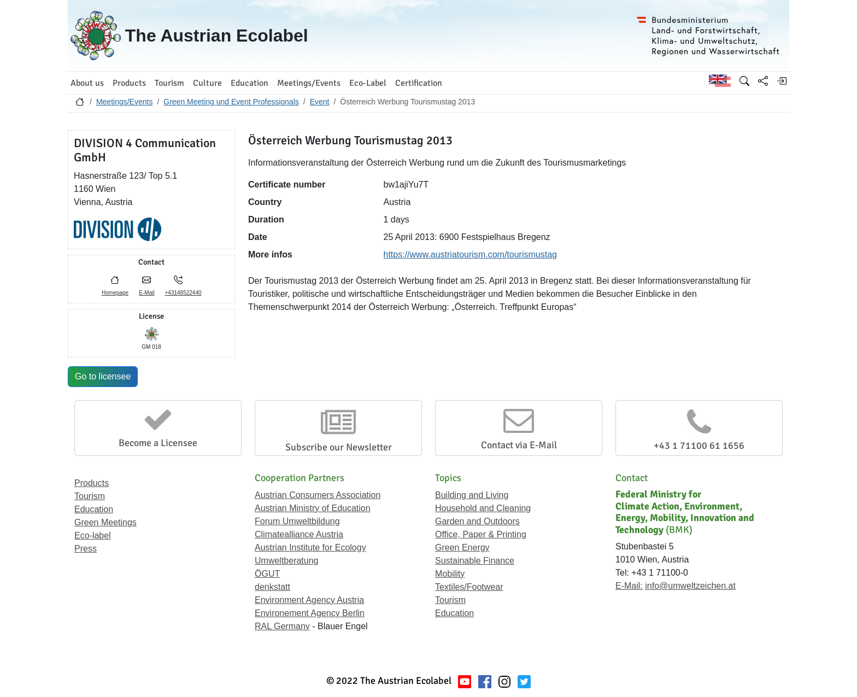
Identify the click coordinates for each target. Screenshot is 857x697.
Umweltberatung (287, 560)
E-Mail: (629, 585)
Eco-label (92, 535)
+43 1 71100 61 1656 (699, 446)
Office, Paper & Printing (480, 534)
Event (320, 101)
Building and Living (471, 495)
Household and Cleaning (483, 508)
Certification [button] (418, 83)
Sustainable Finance (474, 560)
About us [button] (87, 83)
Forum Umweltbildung (297, 521)
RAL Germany (282, 626)
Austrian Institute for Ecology (310, 547)
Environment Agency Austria (309, 600)
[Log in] (781, 81)
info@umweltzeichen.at (690, 585)
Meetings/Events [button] (309, 83)
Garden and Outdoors (477, 521)
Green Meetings (105, 522)
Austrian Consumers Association (317, 495)
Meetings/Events (124, 101)
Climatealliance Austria (299, 534)
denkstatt (272, 586)
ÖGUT (267, 573)
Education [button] (249, 83)
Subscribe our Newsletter (338, 447)
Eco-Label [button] (367, 83)
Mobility (450, 573)
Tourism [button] (169, 83)
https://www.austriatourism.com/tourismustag (470, 254)
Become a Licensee (158, 443)
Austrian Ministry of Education (313, 508)
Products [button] (129, 83)
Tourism (89, 496)
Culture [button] (207, 83)
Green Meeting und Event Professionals (230, 101)
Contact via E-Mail (519, 445)
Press (85, 548)
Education (93, 509)
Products (91, 483)
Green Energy (462, 547)
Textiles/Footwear (469, 586)
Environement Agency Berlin (310, 613)
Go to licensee (103, 376)
